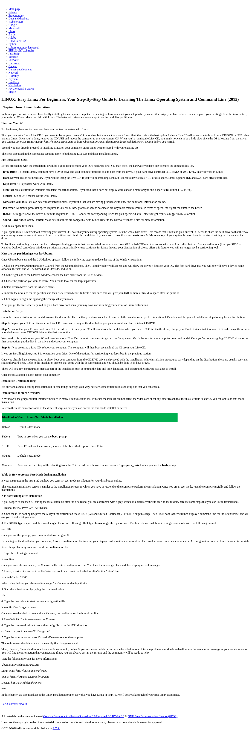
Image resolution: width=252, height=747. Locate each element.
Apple (11, 34)
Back (4, 703)
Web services (15, 21)
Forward (22, 703)
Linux (11, 31)
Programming (16, 15)
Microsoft (14, 28)
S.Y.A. (56, 728)
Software (13, 59)
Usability (13, 75)
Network (13, 72)
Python (12, 43)
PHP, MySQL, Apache (21, 50)
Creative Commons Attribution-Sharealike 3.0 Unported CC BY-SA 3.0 (83, 716)
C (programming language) (23, 47)
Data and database (18, 18)
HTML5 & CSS (17, 40)
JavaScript (14, 53)
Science (12, 12)
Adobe (12, 37)
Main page (14, 8)
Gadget (12, 66)
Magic (12, 91)
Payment (13, 79)
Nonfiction (14, 85)
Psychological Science (21, 88)
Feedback (13, 82)
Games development (20, 69)
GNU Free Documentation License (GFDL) (152, 716)
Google (12, 24)
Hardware (14, 63)
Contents (12, 703)
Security (13, 56)
